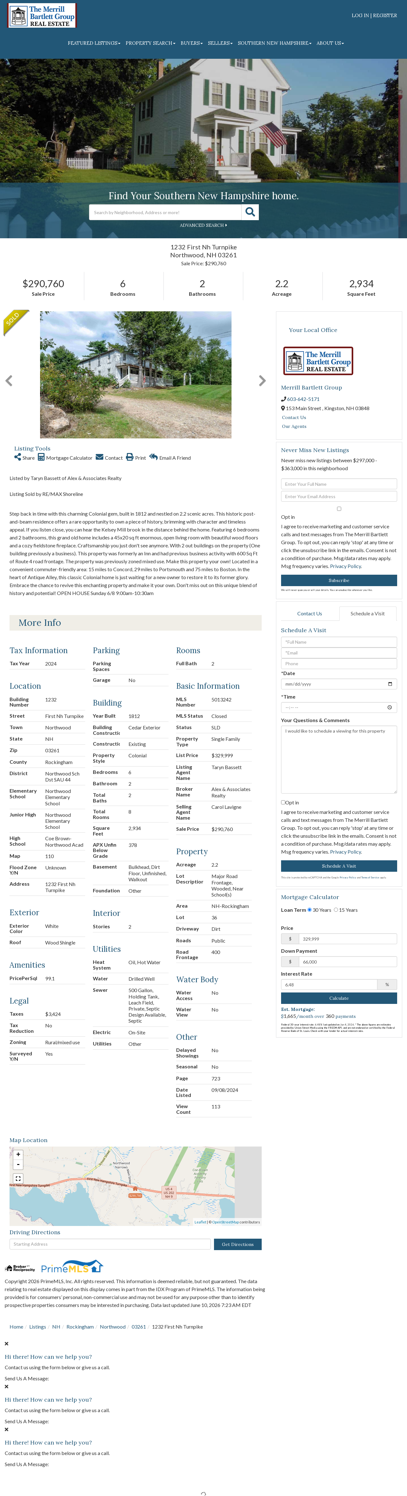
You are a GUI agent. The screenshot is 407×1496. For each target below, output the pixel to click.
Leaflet (200, 1222)
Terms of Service (370, 877)
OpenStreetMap (225, 1222)
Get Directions (238, 1244)
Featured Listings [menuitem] (94, 43)
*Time (288, 697)
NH (56, 1326)
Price (287, 928)
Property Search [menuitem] (151, 43)
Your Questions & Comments (315, 720)
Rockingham (80, 1326)
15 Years (346, 910)
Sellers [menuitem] (220, 43)
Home (16, 1326)
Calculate (339, 998)
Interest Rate (296, 974)
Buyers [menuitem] (192, 43)
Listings (37, 1326)
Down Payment (299, 951)
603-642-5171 (303, 399)
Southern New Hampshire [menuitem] (275, 43)
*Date (288, 673)
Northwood (113, 1326)
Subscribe (339, 580)
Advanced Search (202, 225)
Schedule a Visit (368, 613)
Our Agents (294, 426)
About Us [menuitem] (330, 43)
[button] (250, 212)
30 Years (319, 910)
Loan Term (293, 910)
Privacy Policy (345, 566)
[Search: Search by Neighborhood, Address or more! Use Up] (165, 212)
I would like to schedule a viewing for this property (339, 760)
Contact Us (294, 417)
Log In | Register (374, 15)
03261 (139, 1326)
